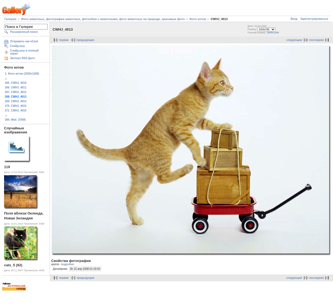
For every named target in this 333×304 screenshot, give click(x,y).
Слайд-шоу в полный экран (24, 52)
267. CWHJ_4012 (16, 92)
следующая (294, 40)
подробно (67, 264)
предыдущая (85, 40)
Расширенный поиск (24, 31)
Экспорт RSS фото (22, 58)
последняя (316, 40)
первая (64, 40)
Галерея (10, 19)
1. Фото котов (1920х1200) (22, 73)
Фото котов (197, 19)
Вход (294, 18)
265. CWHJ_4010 (16, 82)
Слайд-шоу (17, 45)
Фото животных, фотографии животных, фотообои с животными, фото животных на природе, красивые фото (103, 19)
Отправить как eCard (24, 41)
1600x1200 (273, 32)
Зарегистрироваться (314, 18)
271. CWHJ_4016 (16, 110)
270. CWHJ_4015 (16, 105)
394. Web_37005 (15, 119)
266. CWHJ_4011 (16, 87)
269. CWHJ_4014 (16, 101)
